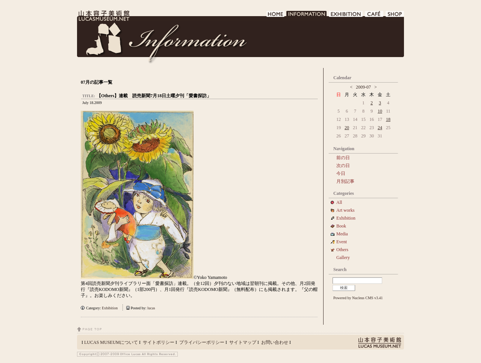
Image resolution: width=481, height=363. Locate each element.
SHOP (395, 16)
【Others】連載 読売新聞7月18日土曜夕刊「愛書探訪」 (154, 95)
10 (380, 111)
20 (347, 127)
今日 (340, 173)
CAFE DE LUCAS (374, 16)
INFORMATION (306, 16)
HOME (275, 16)
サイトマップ (242, 342)
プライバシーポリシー (201, 342)
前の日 (343, 157)
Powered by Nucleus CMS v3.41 (358, 298)
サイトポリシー (158, 342)
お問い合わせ (274, 342)
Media (344, 233)
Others (342, 249)
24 (380, 127)
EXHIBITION (346, 16)
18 (388, 119)
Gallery (343, 257)
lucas (151, 308)
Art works (345, 210)
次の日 (343, 165)
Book (343, 226)
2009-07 (363, 87)
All (339, 202)
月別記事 (345, 181)
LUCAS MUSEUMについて (111, 342)
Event (341, 241)
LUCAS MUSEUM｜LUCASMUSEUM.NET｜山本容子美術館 (103, 16)
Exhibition (110, 308)
